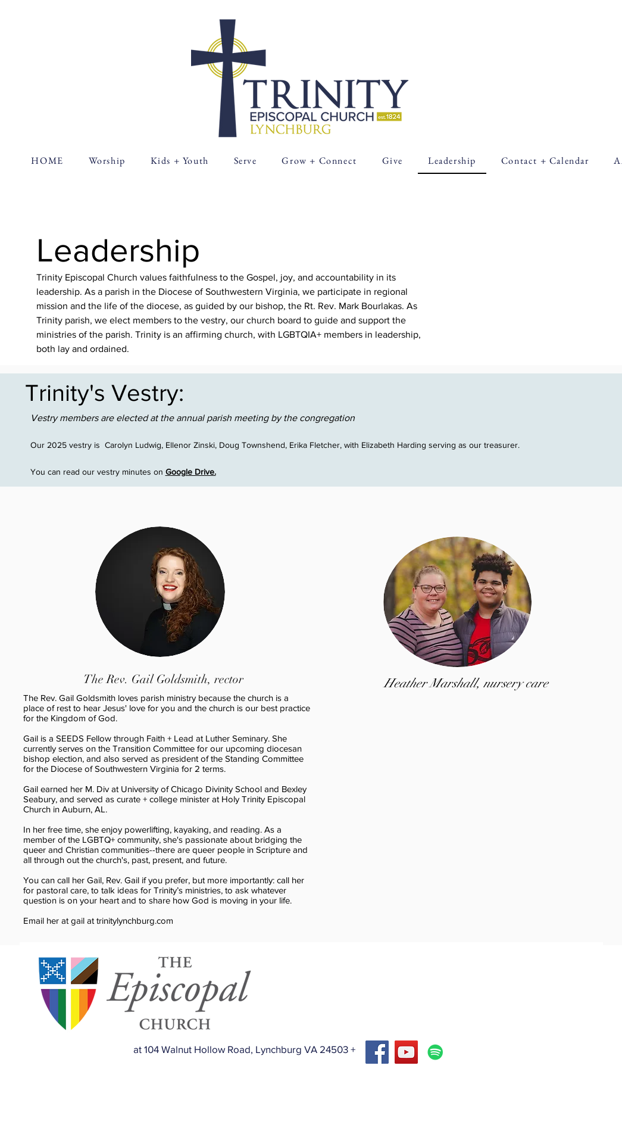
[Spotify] (435, 1052)
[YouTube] (406, 1052)
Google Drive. (190, 471)
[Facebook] (377, 1052)
